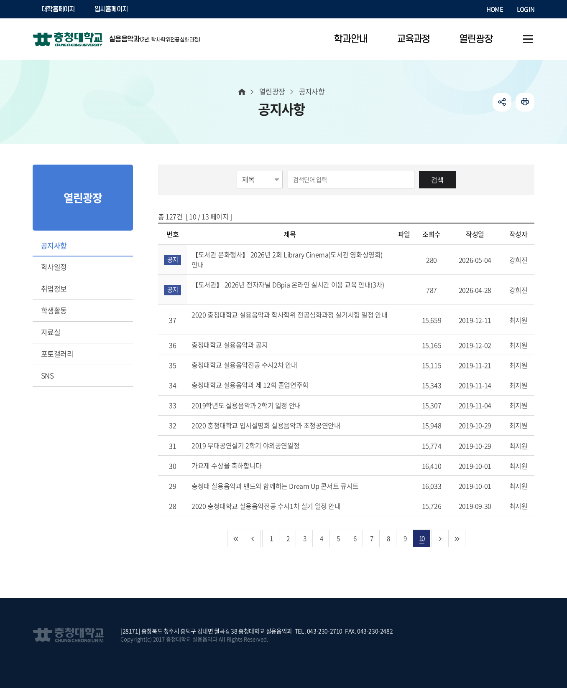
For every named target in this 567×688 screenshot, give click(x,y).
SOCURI (157, 9)
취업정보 (54, 288)
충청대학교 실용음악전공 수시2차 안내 (254, 365)
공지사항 (54, 245)
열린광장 (272, 91)
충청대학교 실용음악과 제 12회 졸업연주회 (260, 385)
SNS (47, 375)
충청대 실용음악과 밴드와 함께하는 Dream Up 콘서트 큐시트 (285, 486)
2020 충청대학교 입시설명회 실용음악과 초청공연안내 (276, 425)
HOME (494, 9)
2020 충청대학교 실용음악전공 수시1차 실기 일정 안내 (276, 506)
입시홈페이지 (111, 9)
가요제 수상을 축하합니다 (236, 465)
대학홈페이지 (58, 9)
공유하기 (502, 102)
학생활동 (54, 310)
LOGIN (525, 9)
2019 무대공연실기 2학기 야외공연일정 (255, 445)
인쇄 (525, 102)
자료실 (50, 332)
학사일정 (54, 266)
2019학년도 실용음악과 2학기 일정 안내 (256, 405)
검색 (437, 180)
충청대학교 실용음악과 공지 (239, 345)
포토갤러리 (57, 353)
